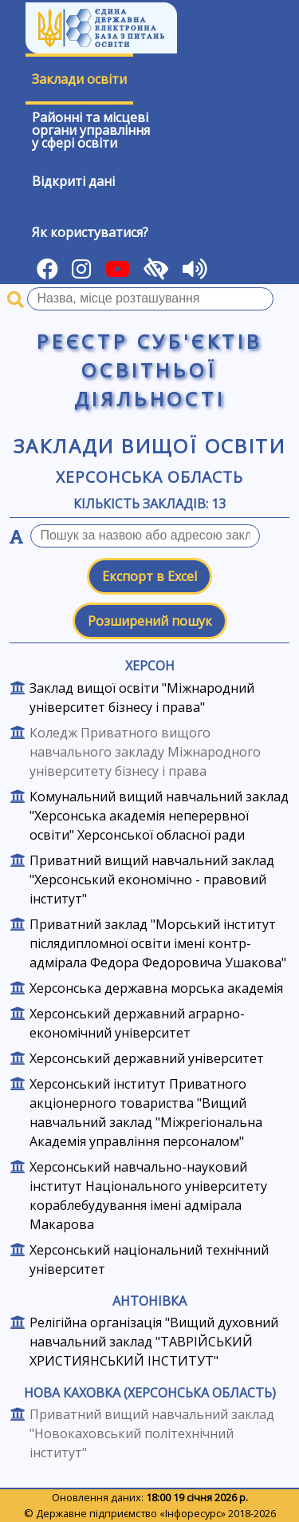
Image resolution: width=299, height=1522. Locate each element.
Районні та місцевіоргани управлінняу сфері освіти (91, 130)
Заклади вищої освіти (149, 446)
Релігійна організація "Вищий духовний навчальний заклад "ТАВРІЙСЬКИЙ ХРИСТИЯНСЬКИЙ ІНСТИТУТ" (154, 1342)
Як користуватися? (90, 232)
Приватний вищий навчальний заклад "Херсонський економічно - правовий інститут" (152, 879)
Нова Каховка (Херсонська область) (150, 1392)
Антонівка (149, 1301)
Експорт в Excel (149, 576)
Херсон (150, 665)
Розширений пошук (150, 621)
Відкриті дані (73, 181)
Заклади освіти (79, 79)
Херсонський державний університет (147, 1058)
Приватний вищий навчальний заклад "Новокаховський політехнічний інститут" (152, 1433)
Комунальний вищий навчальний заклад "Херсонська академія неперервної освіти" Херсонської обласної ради (159, 816)
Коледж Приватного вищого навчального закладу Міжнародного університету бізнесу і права (145, 752)
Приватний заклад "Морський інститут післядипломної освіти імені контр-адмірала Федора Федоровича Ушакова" (158, 943)
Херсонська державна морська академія (156, 988)
